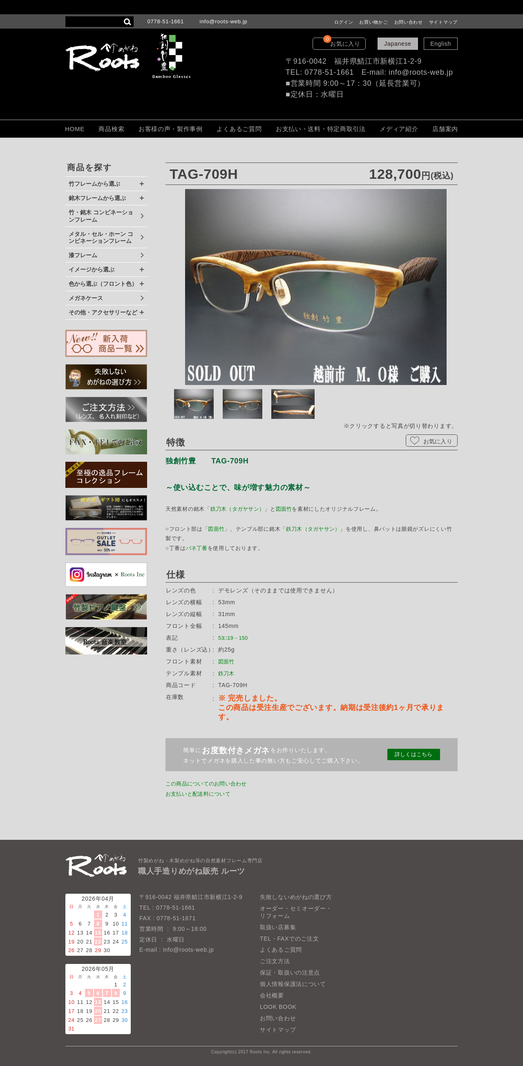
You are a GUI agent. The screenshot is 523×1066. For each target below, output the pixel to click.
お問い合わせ (408, 22)
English (440, 43)
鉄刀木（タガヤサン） (238, 509)
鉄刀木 (227, 673)
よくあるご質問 (239, 128)
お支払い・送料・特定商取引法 (321, 128)
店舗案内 (445, 128)
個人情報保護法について (293, 984)
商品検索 (111, 128)
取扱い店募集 (278, 927)
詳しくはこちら (414, 754)
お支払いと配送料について (201, 793)
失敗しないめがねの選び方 (296, 897)
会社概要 (272, 995)
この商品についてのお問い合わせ (210, 783)
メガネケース (86, 298)
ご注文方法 (275, 961)
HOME (75, 128)
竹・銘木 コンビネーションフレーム (101, 216)
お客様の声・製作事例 (171, 128)
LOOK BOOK (278, 1007)
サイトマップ (443, 22)
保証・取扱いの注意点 (290, 972)
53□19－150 (235, 637)
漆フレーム (83, 255)
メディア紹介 (399, 128)
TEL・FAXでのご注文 (289, 938)
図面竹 (285, 509)
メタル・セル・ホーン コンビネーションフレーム (101, 238)
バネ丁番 (197, 548)
